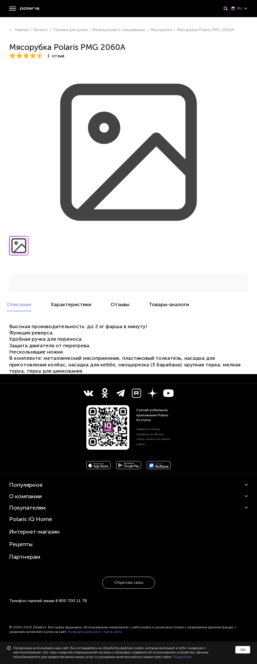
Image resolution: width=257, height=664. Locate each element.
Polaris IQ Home (30, 519)
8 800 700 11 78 (71, 600)
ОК (242, 650)
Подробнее (182, 657)
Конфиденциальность (84, 632)
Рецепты (21, 544)
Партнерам (24, 556)
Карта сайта (112, 632)
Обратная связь (128, 582)
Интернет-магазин (34, 531)
